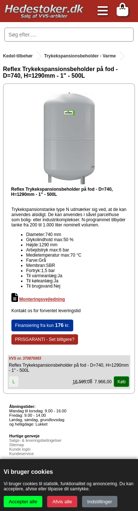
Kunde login (20, 449)
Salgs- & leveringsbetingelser (35, 440)
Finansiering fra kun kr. (42, 325)
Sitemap (16, 445)
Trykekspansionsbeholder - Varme (80, 56)
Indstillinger (99, 501)
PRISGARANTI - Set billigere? (44, 339)
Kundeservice (21, 453)
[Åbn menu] (101, 11)
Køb (121, 381)
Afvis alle (62, 501)
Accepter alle (23, 501)
